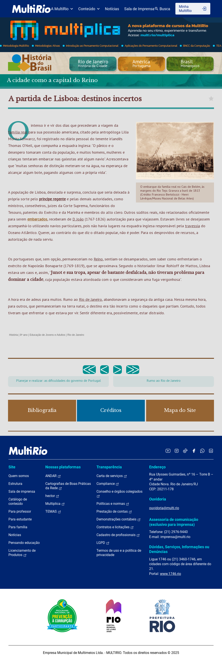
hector (52, 496)
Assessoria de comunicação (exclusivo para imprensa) (173, 522)
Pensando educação (24, 543)
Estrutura (15, 484)
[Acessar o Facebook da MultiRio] (193, 450)
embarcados (37, 219)
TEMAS (53, 511)
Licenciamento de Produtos (22, 552)
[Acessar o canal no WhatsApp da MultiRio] (202, 450)
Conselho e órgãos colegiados (119, 493)
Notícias (112, 9)
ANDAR (53, 476)
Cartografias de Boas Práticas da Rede (68, 486)
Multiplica (55, 504)
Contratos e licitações (115, 527)
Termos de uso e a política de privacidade (118, 552)
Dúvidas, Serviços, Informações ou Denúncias (179, 549)
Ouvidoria (157, 499)
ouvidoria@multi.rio (164, 508)
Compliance (107, 484)
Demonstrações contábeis (118, 519)
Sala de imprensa (21, 491)
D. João (78, 219)
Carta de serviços (111, 476)
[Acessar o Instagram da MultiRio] (176, 450)
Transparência (109, 467)
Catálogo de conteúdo (17, 501)
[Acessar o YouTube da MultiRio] (168, 450)
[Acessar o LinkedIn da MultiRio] (211, 450)
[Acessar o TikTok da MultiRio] (185, 450)
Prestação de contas (114, 511)
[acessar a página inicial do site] (31, 8)
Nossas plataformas (63, 467)
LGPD (102, 543)
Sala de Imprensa (139, 9)
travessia (192, 225)
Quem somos (18, 476)
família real (17, 132)
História (13, 334)
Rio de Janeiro (90, 299)
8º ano (23, 334)
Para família (17, 527)
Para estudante (20, 519)
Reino (98, 259)
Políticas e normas (112, 504)
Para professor (19, 511)
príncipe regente (52, 198)
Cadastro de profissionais (118, 535)
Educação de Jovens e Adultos (47, 334)
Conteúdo (89, 9)
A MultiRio (62, 9)
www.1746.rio (170, 574)
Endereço (157, 467)
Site (11, 467)
